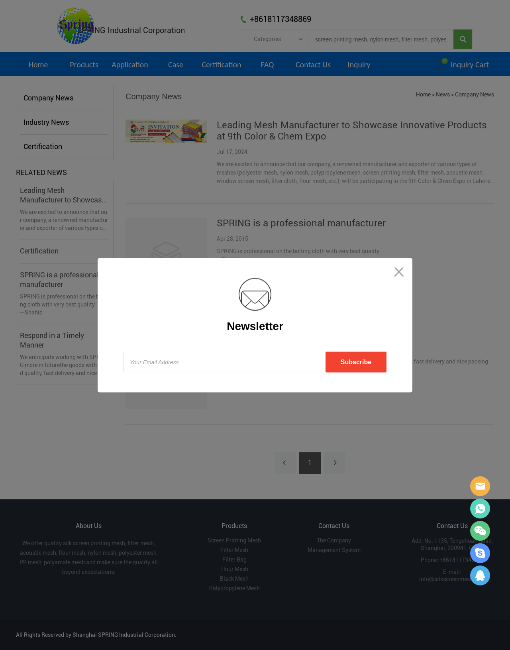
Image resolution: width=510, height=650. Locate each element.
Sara (480, 486)
